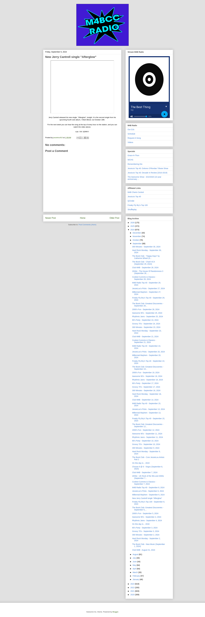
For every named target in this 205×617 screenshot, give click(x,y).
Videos (130, 142)
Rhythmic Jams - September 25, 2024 (147, 316)
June (135, 562)
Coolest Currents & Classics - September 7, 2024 (144, 483)
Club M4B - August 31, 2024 (143, 550)
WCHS (130, 160)
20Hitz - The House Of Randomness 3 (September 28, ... (147, 272)
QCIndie (131, 201)
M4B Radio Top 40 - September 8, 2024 (148, 487)
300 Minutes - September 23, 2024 (146, 327)
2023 (132, 584)
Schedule (131, 134)
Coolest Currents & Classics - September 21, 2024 (144, 341)
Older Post (114, 218)
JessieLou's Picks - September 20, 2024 (148, 352)
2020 (132, 595)
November (137, 236)
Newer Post (50, 218)
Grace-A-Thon (133, 155)
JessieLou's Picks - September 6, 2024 (148, 491)
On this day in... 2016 (140, 524)
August (136, 554)
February (136, 576)
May (134, 565)
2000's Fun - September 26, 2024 (145, 309)
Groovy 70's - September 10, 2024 (146, 444)
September (137, 244)
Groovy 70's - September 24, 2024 (146, 324)
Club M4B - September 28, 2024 (145, 267)
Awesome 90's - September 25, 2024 (147, 313)
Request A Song (134, 138)
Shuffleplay (132, 209)
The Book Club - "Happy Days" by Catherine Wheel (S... (146, 257)
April (135, 569)
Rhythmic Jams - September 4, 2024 (147, 520)
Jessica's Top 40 (134, 196)
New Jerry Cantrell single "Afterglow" (147, 498)
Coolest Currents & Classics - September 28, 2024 (144, 278)
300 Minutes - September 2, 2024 (145, 535)
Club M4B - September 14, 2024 (145, 400)
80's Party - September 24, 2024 (145, 320)
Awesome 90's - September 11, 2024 (147, 434)
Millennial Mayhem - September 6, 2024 (148, 495)
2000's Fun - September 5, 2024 (145, 513)
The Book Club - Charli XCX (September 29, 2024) (143, 263)
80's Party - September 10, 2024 (145, 441)
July (134, 558)
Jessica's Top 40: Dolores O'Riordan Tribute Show (148, 168)
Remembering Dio (135, 164)
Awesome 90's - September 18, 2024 (147, 376)
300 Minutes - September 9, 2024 (145, 448)
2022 (132, 587)
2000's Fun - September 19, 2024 (145, 372)
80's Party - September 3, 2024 (144, 528)
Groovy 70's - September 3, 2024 (145, 531)
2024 (132, 230)
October (136, 240)
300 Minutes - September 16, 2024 (146, 390)
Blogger (115, 612)
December (137, 233)
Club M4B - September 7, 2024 (144, 472)
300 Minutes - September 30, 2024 (146, 247)
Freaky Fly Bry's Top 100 (138, 205)
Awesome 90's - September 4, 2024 (146, 517)
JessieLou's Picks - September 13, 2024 (148, 409)
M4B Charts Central (136, 192)
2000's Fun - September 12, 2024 (145, 430)
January (136, 579)
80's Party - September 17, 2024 (145, 383)
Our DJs (131, 129)
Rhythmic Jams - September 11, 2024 (147, 437)
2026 (132, 223)
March (135, 572)
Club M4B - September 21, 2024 (145, 336)
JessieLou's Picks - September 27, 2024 (148, 288)
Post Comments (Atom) (87, 225)
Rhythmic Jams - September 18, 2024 (147, 380)
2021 (132, 591)
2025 (132, 226)
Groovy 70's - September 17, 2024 (146, 387)
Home (83, 218)
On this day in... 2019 (140, 463)
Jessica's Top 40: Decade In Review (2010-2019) (147, 173)
